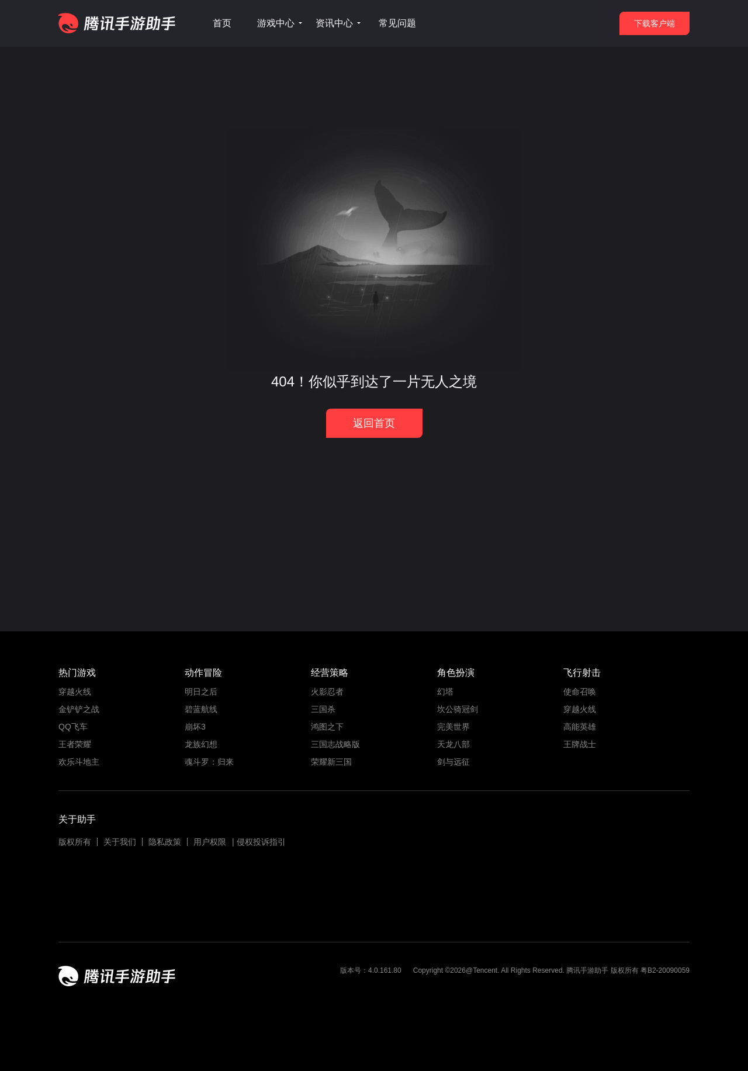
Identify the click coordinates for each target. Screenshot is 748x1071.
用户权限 (209, 842)
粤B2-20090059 (664, 970)
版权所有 (74, 842)
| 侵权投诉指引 (259, 842)
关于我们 (119, 842)
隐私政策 (164, 842)
